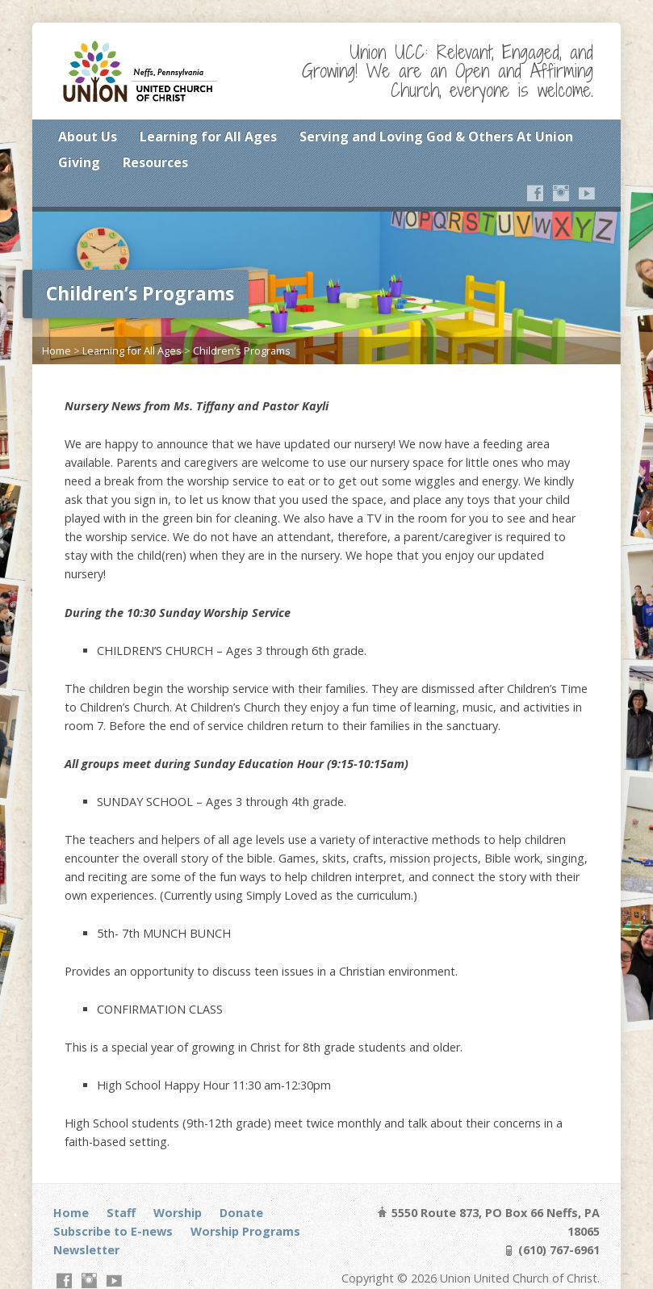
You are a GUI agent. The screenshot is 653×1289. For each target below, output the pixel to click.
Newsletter (86, 1250)
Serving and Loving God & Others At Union (436, 136)
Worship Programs (245, 1231)
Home (56, 350)
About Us (87, 136)
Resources (155, 162)
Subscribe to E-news (113, 1231)
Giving (79, 162)
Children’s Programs (242, 350)
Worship (177, 1212)
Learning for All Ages (208, 136)
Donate (241, 1212)
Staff (121, 1212)
